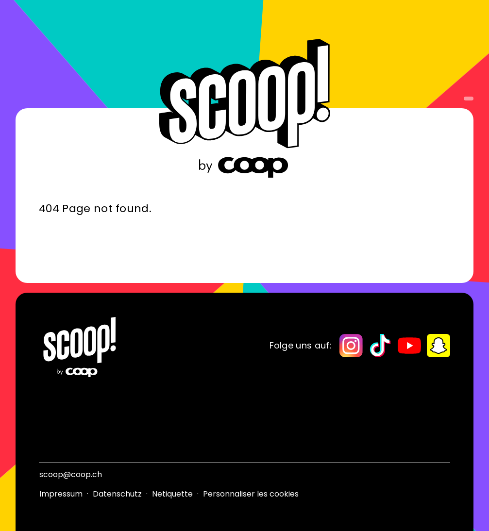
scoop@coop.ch (70, 474)
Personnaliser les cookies (251, 493)
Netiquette (172, 493)
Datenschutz (117, 493)
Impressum (61, 493)
